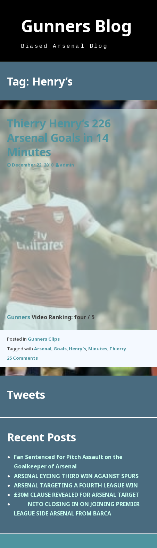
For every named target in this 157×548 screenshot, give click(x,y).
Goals (60, 348)
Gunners (18, 317)
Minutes (97, 348)
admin (67, 165)
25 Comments (22, 358)
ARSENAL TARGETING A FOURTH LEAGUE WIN (76, 485)
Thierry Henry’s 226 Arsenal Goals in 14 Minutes (59, 137)
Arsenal (42, 348)
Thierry (117, 348)
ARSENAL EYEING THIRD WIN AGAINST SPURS (76, 476)
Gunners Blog (76, 26)
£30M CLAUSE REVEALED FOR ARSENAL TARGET (76, 494)
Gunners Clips (44, 339)
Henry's (77, 348)
